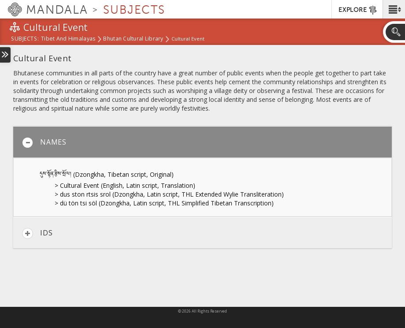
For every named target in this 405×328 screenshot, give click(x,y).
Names (44, 142)
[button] (394, 9)
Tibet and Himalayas (68, 39)
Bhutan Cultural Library (133, 39)
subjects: (25, 39)
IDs (37, 233)
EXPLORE (358, 10)
